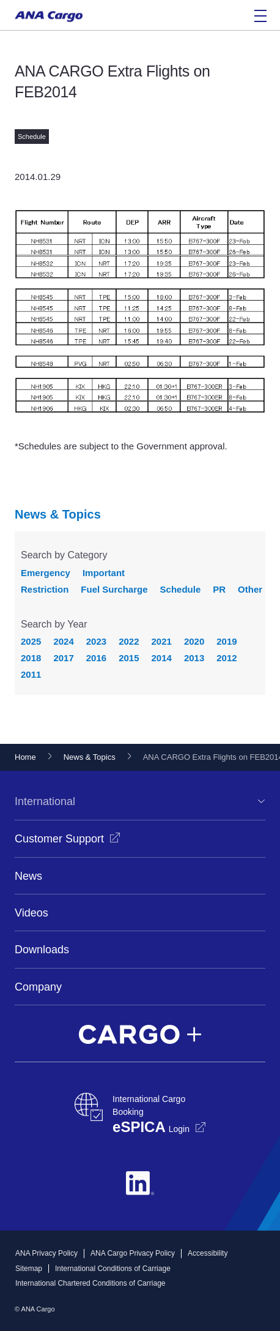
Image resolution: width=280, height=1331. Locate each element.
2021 (162, 641)
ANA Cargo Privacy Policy (132, 1253)
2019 (226, 641)
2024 (63, 641)
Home (25, 757)
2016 (96, 658)
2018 (31, 658)
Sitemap (28, 1268)
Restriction (44, 589)
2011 (31, 674)
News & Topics (58, 514)
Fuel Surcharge (114, 589)
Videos (31, 913)
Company (38, 987)
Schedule (180, 589)
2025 (31, 641)
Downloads (42, 949)
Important (104, 573)
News (28, 876)
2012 (226, 658)
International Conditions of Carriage (113, 1268)
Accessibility (207, 1253)
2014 (162, 658)
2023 (96, 641)
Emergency (45, 573)
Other (250, 589)
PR (219, 589)
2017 (63, 658)
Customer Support (59, 839)
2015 (129, 658)
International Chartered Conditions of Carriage (90, 1283)
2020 (194, 641)
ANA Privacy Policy (46, 1253)
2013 (194, 658)
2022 (129, 641)
